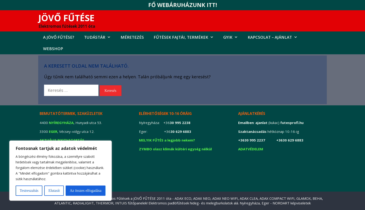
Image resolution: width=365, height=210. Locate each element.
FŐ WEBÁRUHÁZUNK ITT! (182, 5)
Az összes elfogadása (85, 191)
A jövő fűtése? (58, 37)
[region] (60, 171)
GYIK (233, 37)
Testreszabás (29, 191)
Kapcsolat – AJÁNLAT (275, 37)
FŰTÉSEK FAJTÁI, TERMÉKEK (186, 37)
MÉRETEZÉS (132, 37)
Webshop (53, 48)
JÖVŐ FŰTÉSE (66, 18)
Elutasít (54, 191)
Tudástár (100, 37)
